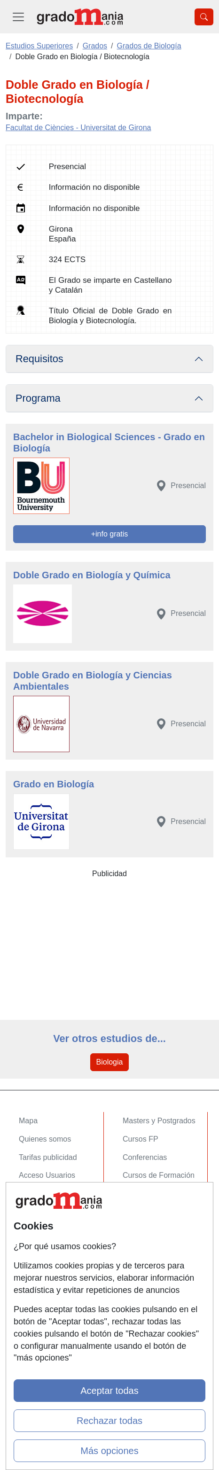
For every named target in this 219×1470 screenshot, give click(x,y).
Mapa (28, 1121)
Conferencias (145, 1157)
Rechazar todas (109, 1421)
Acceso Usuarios (47, 1175)
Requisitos (39, 359)
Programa (38, 398)
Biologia (109, 1062)
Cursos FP (140, 1139)
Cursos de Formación (159, 1175)
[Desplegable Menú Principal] (18, 17)
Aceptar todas (109, 1390)
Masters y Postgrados (159, 1121)
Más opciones (109, 1451)
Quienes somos (45, 1139)
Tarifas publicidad (48, 1157)
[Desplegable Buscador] (204, 16)
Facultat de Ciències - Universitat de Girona (78, 128)
